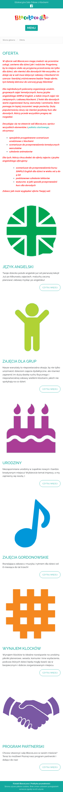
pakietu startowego (38, 127)
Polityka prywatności (40, 783)
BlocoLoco (24, 783)
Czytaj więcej (50, 287)
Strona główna (9, 40)
